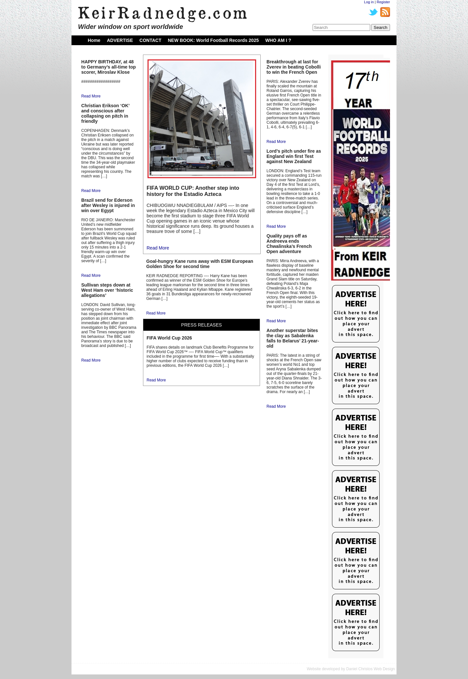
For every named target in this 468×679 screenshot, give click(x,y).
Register (383, 2)
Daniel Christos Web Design (370, 669)
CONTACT (150, 40)
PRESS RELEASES (201, 324)
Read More (90, 96)
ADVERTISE (120, 40)
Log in (369, 2)
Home (94, 40)
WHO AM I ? (278, 40)
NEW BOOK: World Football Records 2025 (213, 40)
